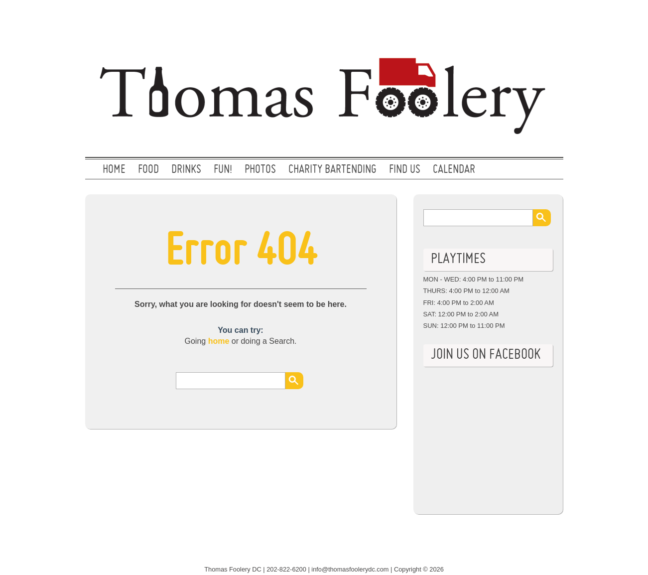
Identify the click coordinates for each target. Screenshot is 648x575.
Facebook (544, 17)
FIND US (404, 169)
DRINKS (186, 169)
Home (114, 169)
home (219, 341)
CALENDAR (454, 169)
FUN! (223, 169)
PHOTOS (260, 169)
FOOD (148, 169)
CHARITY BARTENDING (332, 169)
